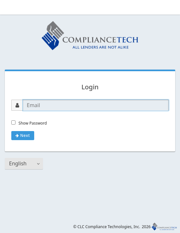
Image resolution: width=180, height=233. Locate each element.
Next (22, 135)
